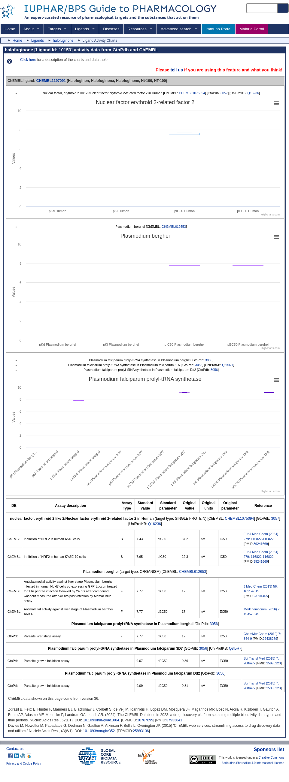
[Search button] (283, 8)
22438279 (270, 638)
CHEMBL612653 (174, 226)
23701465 (261, 596)
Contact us (14, 749)
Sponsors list (269, 749)
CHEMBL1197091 (51, 81)
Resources (137, 29)
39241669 (261, 544)
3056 (208, 360)
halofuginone (63, 40)
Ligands (82, 29)
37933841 (174, 720)
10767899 (145, 720)
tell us (176, 70)
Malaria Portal (251, 29)
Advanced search (176, 29)
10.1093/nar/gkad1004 (101, 720)
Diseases (111, 29)
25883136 (141, 731)
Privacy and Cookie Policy (23, 763)
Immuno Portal (218, 29)
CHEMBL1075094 (192, 93)
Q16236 (253, 93)
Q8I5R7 (227, 365)
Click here (28, 60)
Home (10, 29)
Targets (54, 29)
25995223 (273, 663)
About (28, 29)
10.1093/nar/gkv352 (99, 731)
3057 (224, 93)
